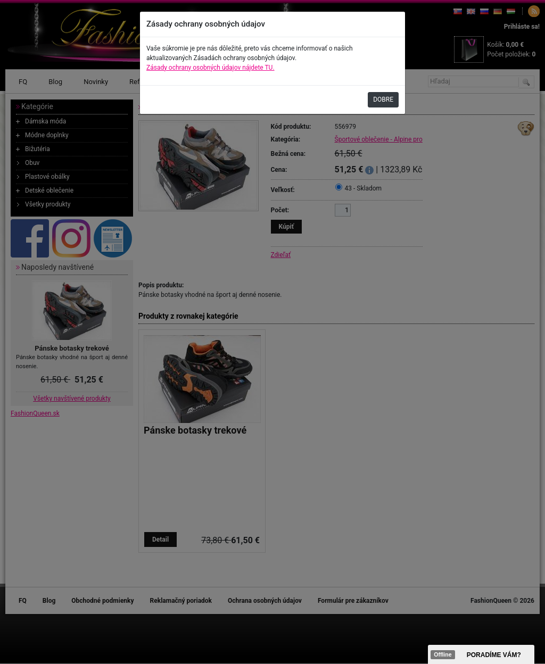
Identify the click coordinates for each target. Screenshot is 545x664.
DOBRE (383, 99)
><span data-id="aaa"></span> (481, 654)
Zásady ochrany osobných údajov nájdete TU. (210, 67)
